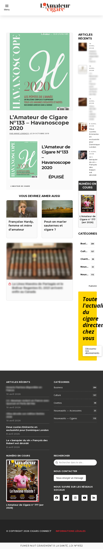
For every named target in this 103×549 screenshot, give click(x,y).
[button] (6, 7)
